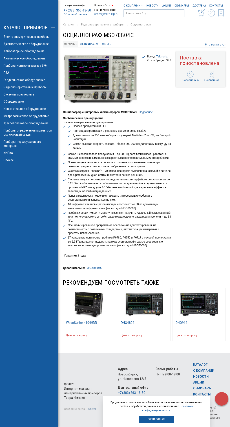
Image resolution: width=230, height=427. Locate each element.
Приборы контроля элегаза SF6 (29, 66)
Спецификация (89, 44)
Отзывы (107, 44)
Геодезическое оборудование (29, 80)
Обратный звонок (75, 14)
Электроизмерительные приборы (29, 37)
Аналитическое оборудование (29, 58)
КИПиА (29, 153)
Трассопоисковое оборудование (29, 123)
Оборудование (29, 102)
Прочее (29, 160)
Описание (70, 44)
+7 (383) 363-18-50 (77, 10)
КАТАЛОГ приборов (25, 27)
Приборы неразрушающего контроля (29, 144)
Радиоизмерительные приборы (29, 87)
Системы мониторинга (29, 94)
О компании (133, 5)
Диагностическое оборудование (29, 44)
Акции (166, 5)
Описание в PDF (215, 44)
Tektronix (162, 56)
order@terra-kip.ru (106, 14)
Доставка (199, 5)
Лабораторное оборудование (29, 51)
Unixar (92, 409)
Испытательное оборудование (29, 109)
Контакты (216, 5)
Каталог (200, 364)
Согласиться (156, 419)
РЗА (29, 73)
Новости (152, 5)
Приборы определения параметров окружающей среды (29, 132)
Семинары (182, 5)
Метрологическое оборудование (29, 116)
